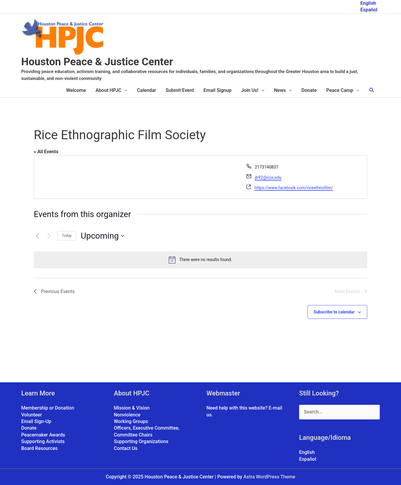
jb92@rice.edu (268, 177)
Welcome (76, 90)
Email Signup (217, 90)
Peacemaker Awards (43, 435)
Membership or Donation (47, 408)
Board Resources (39, 448)
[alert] (200, 259)
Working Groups (131, 421)
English (368, 3)
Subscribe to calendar (334, 312)
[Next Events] (49, 236)
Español (368, 10)
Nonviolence (127, 415)
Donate (309, 90)
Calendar (146, 90)
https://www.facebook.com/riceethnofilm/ (294, 187)
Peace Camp (339, 90)
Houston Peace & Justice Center (97, 62)
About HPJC (109, 90)
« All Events (46, 151)
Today (66, 236)
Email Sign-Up (36, 421)
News (280, 90)
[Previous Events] (37, 236)
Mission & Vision (132, 408)
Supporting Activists (43, 441)
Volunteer (31, 415)
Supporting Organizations (141, 441)
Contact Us (125, 448)
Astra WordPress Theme (269, 477)
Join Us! (249, 90)
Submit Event (180, 90)
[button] (372, 90)
